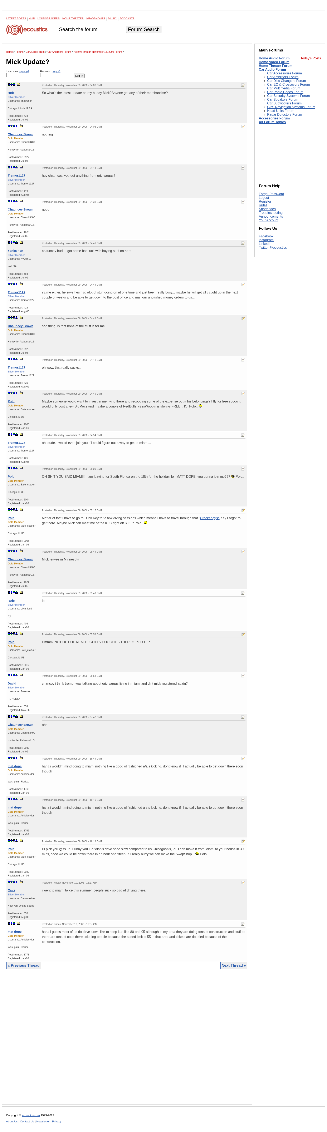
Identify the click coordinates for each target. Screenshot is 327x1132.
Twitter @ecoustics (273, 247)
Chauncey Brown (20, 134)
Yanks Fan (15, 250)
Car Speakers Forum (282, 99)
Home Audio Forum (274, 58)
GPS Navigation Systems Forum (291, 107)
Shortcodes (267, 209)
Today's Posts (311, 58)
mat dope (15, 766)
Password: (56, 73)
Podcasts (127, 18)
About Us (12, 1121)
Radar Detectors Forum (284, 114)
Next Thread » (234, 965)
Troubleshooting (271, 212)
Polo (11, 401)
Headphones (95, 18)
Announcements (271, 216)
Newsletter (43, 1121)
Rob (11, 92)
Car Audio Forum (272, 69)
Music (112, 18)
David (12, 683)
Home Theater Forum (275, 66)
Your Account (268, 220)
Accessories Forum (274, 118)
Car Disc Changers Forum (286, 81)
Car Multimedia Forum (283, 88)
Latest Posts (16, 18)
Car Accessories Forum (284, 73)
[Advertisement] (127, 1040)
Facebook (266, 236)
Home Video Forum (274, 62)
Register (265, 201)
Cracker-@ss (210, 518)
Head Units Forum (280, 111)
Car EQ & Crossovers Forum (288, 84)
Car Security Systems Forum (288, 96)
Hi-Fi (32, 18)
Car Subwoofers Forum (284, 103)
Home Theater (73, 18)
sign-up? (24, 71)
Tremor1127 (16, 175)
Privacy (57, 1121)
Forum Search (144, 29)
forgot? (56, 71)
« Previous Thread (24, 965)
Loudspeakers (49, 18)
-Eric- (12, 600)
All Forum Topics (272, 122)
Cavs (11, 890)
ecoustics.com (31, 1115)
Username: (22, 73)
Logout (264, 197)
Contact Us (27, 1121)
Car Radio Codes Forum (285, 92)
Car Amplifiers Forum (282, 77)
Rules (263, 205)
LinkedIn (265, 244)
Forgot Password (271, 194)
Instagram (266, 240)
